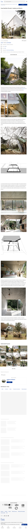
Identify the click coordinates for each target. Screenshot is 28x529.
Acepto (23, 4)
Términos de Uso (11, 4)
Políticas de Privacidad (15, 4)
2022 (5, 48)
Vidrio (2, 389)
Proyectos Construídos (16, 389)
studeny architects (11, 379)
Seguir (9, 382)
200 (5, 46)
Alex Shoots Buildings (10, 50)
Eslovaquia (9, 42)
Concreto (6, 389)
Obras (10, 389)
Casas (2, 42)
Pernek (23, 88)
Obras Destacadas (24, 389)
